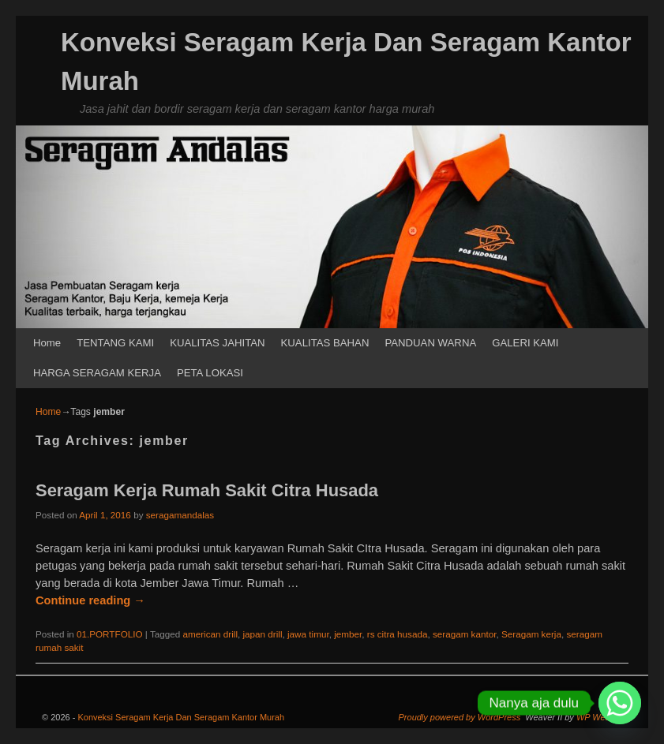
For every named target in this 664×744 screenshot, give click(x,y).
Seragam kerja (531, 634)
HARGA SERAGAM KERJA (97, 373)
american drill (210, 634)
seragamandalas (180, 515)
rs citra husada (397, 634)
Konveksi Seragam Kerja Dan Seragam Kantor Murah (180, 717)
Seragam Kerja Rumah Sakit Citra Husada (207, 490)
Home (47, 343)
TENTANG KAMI (115, 343)
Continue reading (90, 600)
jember (348, 634)
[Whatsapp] (619, 703)
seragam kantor (465, 634)
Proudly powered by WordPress (460, 717)
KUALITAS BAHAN (325, 343)
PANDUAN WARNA (430, 343)
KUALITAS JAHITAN (217, 343)
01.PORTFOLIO (110, 634)
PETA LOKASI (210, 373)
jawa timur (308, 634)
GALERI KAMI (525, 343)
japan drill (262, 634)
